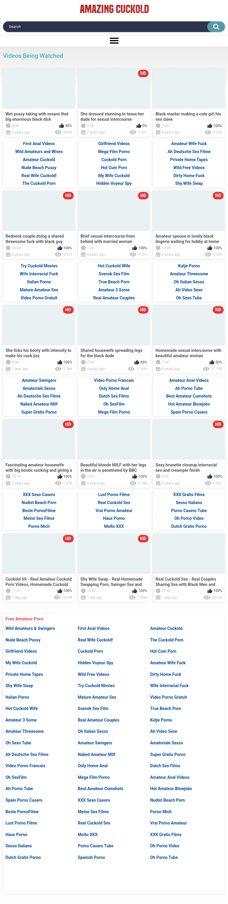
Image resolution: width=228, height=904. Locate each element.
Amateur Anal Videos (170, 777)
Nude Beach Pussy (22, 640)
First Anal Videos (94, 628)
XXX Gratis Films (166, 834)
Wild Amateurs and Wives (39, 151)
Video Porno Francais (25, 765)
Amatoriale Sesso (166, 743)
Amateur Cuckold (166, 628)
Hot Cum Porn (163, 651)
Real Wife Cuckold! (95, 640)
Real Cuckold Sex (94, 823)
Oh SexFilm (16, 777)
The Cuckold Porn (166, 640)
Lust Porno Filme (21, 823)
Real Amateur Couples (98, 720)
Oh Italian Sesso (93, 731)
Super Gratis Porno (168, 754)
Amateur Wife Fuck (168, 662)
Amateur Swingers (95, 743)
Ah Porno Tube (19, 788)
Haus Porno (16, 834)
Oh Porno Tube (164, 857)
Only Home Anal (93, 765)
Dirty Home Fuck (165, 674)
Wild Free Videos (93, 674)
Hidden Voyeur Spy (95, 662)
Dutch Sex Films (165, 765)
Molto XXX (87, 834)
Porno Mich (161, 811)
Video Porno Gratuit (168, 697)
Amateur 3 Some (21, 720)
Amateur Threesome (24, 731)
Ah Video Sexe (163, 731)
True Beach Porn (165, 708)
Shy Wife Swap (19, 685)
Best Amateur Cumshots (100, 788)
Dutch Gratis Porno (23, 857)
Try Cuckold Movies (96, 685)
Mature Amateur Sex (97, 697)
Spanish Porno (91, 857)
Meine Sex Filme (93, 811)
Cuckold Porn (90, 651)
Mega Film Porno (94, 777)
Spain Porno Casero (23, 800)
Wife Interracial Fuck (169, 685)
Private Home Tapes (24, 674)
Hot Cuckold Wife (21, 708)
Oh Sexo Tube (18, 743)
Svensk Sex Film (93, 708)
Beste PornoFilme (22, 811)
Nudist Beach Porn (167, 800)
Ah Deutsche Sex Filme (26, 754)
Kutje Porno (161, 720)
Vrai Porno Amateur (168, 823)
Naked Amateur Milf (96, 754)
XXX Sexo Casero (94, 800)
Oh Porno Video (164, 845)
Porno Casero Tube (95, 845)
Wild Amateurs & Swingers (30, 628)
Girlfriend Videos (21, 651)
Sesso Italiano (18, 845)
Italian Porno (17, 697)
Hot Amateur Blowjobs (171, 788)
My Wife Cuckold (21, 662)
